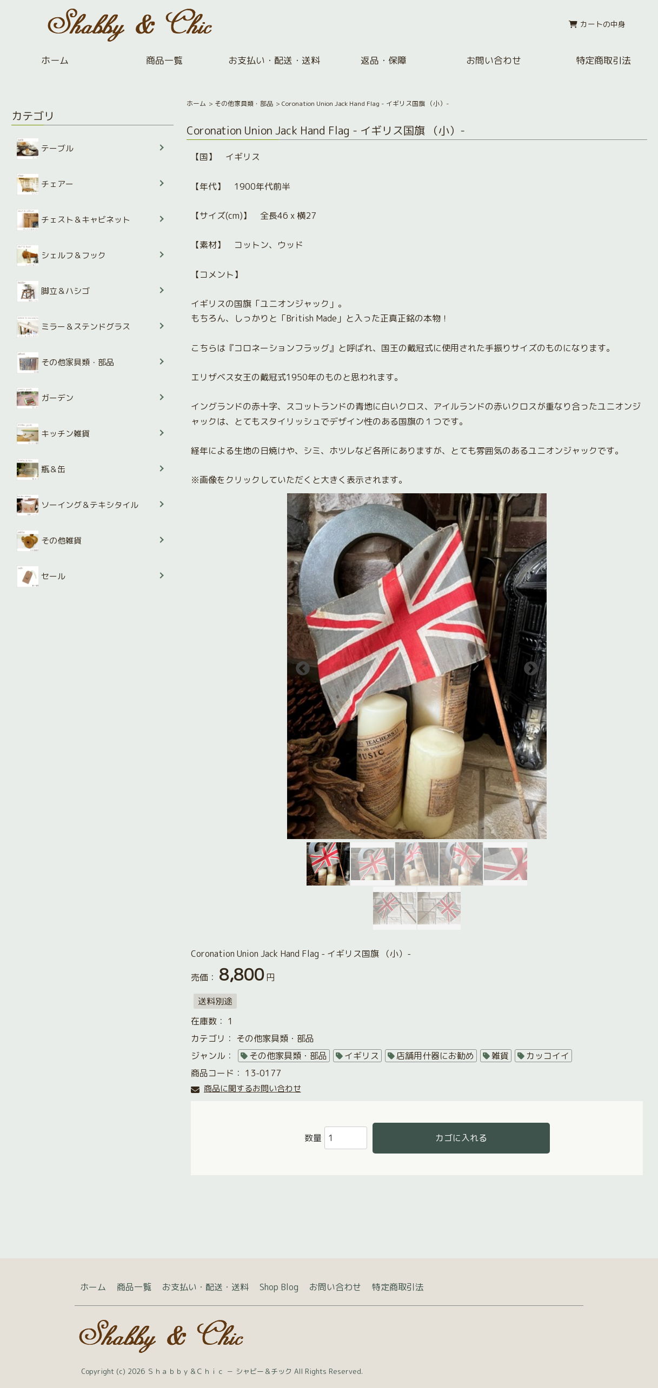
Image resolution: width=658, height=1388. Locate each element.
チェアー (45, 184)
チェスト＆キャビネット (73, 220)
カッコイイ (547, 1056)
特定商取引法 (603, 60)
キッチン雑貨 (53, 434)
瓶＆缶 (41, 469)
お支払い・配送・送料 (274, 60)
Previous (300, 666)
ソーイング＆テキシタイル (77, 505)
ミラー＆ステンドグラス (73, 327)
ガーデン (45, 398)
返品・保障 (384, 60)
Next (528, 666)
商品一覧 (164, 60)
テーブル (45, 148)
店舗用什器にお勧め (435, 1056)
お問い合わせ (493, 60)
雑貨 (500, 1056)
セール (41, 576)
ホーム (55, 60)
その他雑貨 (49, 541)
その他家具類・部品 (244, 103)
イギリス (361, 1056)
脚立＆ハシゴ (53, 291)
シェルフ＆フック (61, 255)
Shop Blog (279, 1287)
